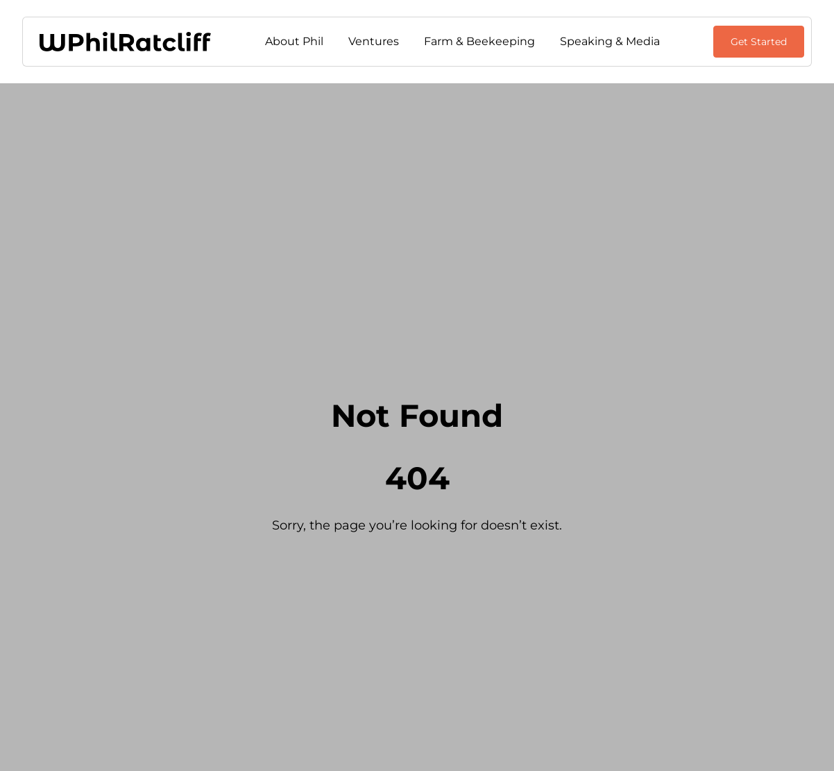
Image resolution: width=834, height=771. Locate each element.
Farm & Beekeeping (479, 41)
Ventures (373, 41)
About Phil (294, 41)
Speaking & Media (610, 41)
